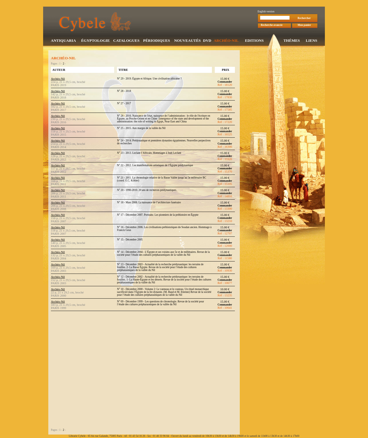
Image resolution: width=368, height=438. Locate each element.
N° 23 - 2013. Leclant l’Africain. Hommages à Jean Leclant (149, 153)
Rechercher (304, 18)
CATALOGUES (126, 41)
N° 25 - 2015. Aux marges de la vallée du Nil (141, 128)
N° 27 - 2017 (124, 104)
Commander (225, 82)
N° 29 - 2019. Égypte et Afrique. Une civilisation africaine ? (149, 79)
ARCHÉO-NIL (226, 41)
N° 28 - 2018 (124, 91)
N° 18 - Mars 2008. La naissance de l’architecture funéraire (149, 203)
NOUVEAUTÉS (187, 41)
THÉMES (291, 41)
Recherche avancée (272, 25)
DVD (207, 41)
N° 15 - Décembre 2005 (130, 240)
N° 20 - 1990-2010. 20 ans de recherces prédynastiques (146, 190)
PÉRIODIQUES (156, 41)
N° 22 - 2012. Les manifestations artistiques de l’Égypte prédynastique (155, 165)
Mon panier (304, 25)
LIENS (311, 41)
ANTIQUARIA (63, 41)
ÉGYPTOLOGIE (95, 41)
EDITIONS (254, 41)
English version (266, 12)
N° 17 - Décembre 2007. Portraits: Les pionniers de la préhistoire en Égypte (157, 215)
